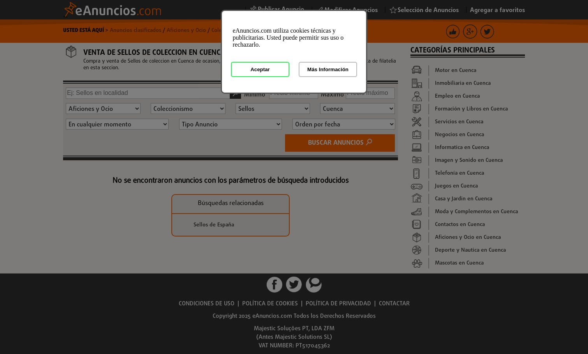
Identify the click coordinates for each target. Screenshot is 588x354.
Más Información (328, 69)
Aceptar (260, 69)
